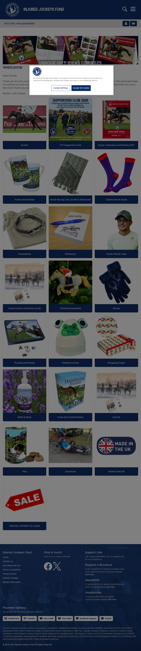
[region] (71, 80)
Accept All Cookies (81, 88)
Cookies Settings (60, 88)
